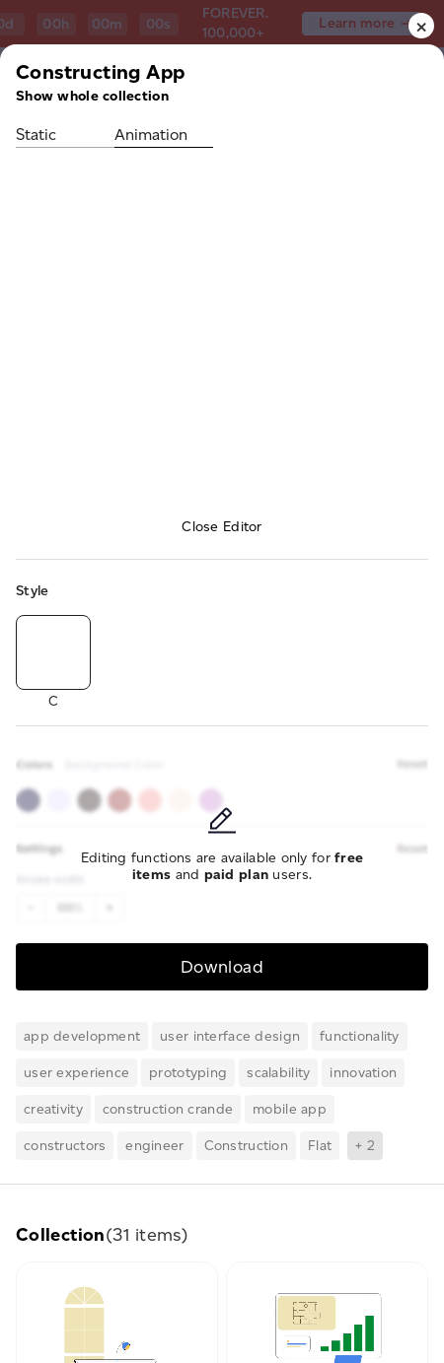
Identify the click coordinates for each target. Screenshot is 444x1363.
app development (82, 1036)
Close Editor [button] (221, 526)
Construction (246, 1145)
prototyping (188, 1072)
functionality (360, 1036)
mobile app (290, 1109)
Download (222, 966)
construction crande (168, 1109)
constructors (65, 1145)
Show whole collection (92, 96)
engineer (154, 1145)
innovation (363, 1072)
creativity (53, 1109)
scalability (278, 1072)
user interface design (230, 1036)
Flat (320, 1145)
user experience (76, 1072)
